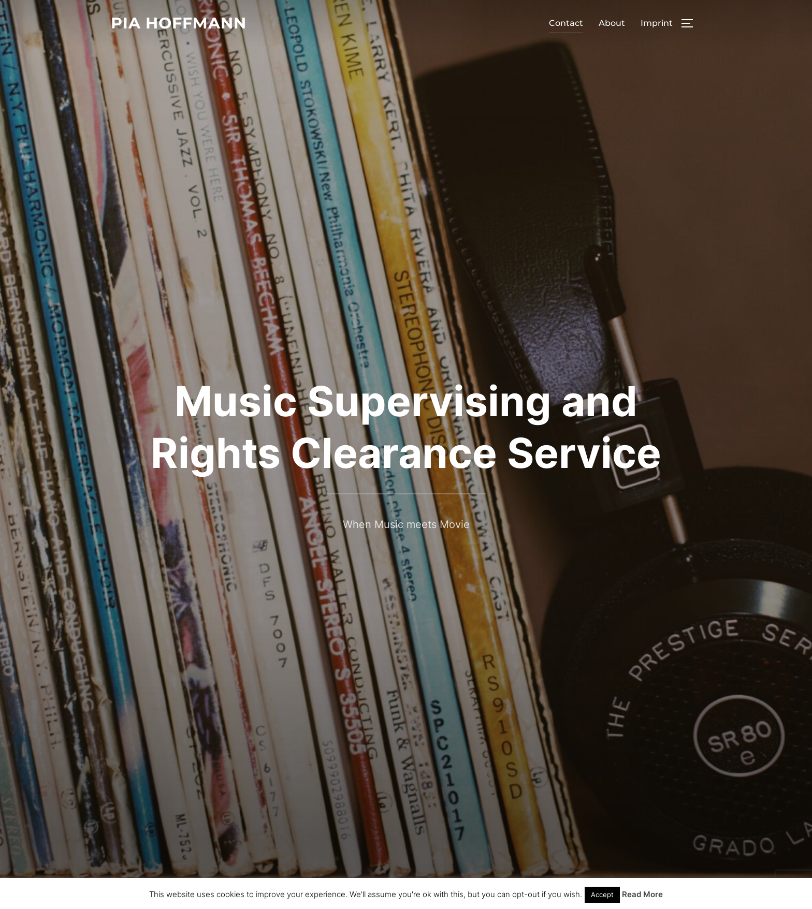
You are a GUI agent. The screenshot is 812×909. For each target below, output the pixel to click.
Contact (566, 23)
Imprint (657, 23)
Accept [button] (602, 894)
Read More (642, 894)
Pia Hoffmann (179, 23)
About (612, 23)
